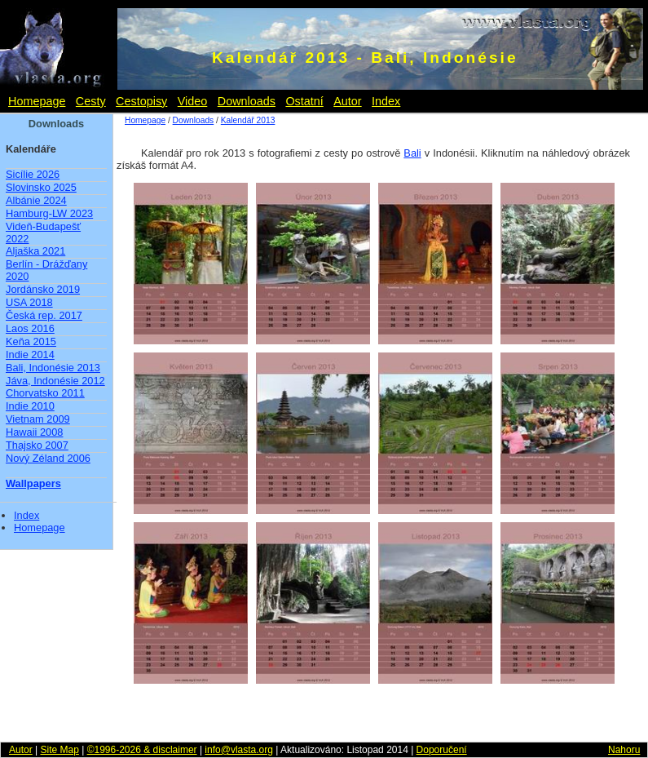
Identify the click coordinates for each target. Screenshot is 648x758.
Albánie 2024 (36, 200)
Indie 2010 (30, 406)
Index (386, 101)
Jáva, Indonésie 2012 (55, 381)
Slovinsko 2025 (41, 187)
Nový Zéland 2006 (48, 458)
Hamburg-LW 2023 (49, 213)
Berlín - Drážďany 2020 (46, 270)
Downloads (247, 101)
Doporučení (442, 750)
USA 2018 (29, 302)
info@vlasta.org (239, 750)
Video (193, 101)
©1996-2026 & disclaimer (142, 750)
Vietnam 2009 (38, 419)
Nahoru (624, 750)
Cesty (91, 101)
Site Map (59, 750)
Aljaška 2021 (35, 251)
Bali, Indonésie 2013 (53, 367)
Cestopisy (141, 101)
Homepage (36, 101)
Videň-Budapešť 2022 (43, 232)
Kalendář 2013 (248, 120)
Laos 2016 (30, 328)
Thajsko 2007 (37, 445)
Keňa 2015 (31, 341)
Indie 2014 (30, 354)
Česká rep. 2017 (44, 315)
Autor (347, 101)
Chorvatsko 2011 (45, 393)
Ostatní (304, 101)
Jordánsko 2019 (43, 289)
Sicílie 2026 (33, 174)
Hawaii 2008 (34, 432)
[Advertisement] (324, 717)
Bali (412, 153)
